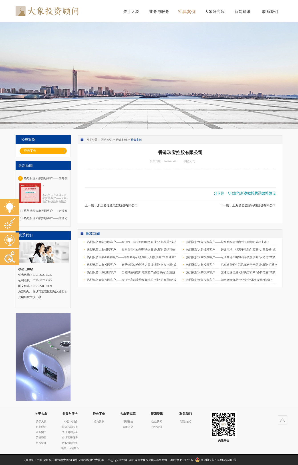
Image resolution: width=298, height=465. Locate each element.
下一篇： (248, 205)
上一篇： (111, 205)
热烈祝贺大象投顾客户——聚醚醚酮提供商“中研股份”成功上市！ (228, 242)
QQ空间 (234, 193)
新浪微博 (247, 193)
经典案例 (121, 139)
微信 (272, 193)
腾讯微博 (261, 193)
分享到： (221, 193)
